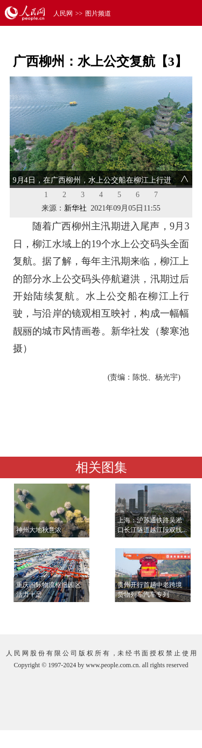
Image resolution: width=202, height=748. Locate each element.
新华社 (75, 208)
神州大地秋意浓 (38, 530)
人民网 (63, 13)
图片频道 (98, 13)
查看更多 (162, 615)
